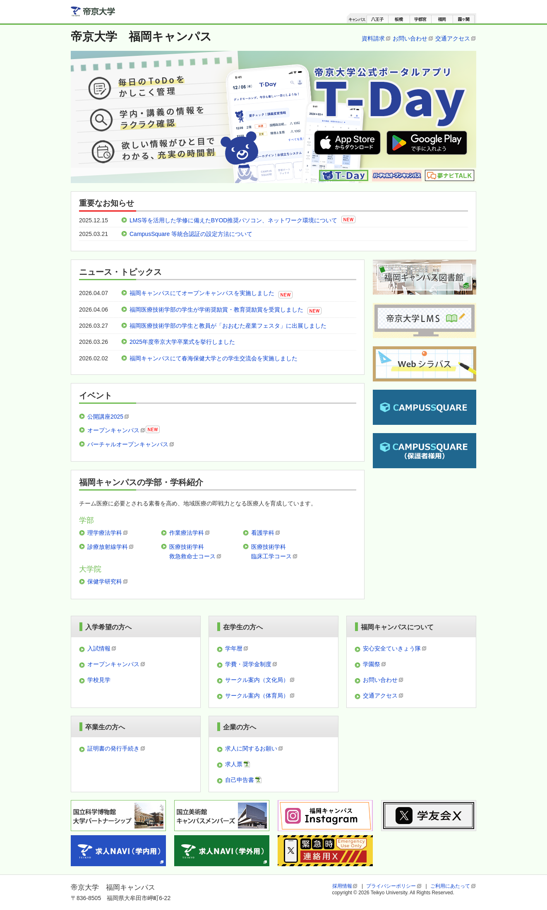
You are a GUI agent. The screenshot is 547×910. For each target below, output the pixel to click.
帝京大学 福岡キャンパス (141, 36)
